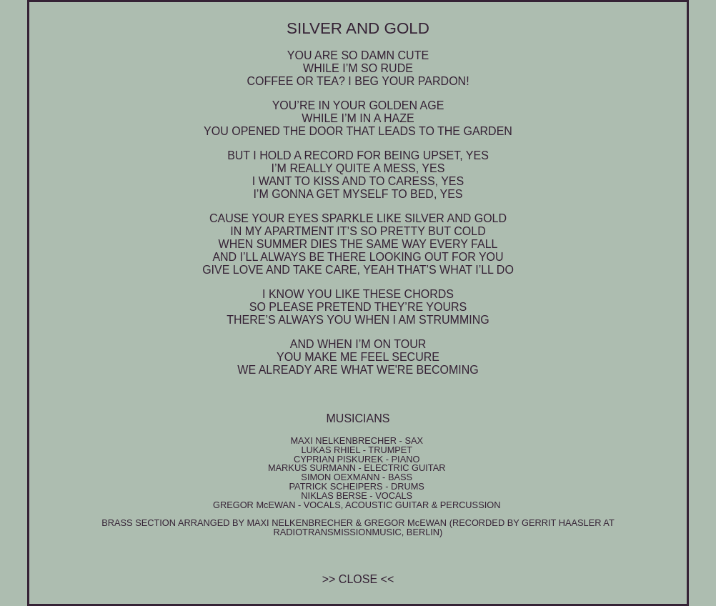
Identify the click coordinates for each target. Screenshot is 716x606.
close (358, 579)
